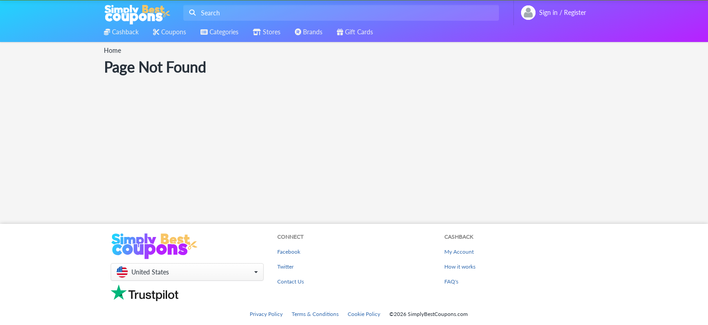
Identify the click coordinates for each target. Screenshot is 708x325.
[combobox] (339, 12)
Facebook (288, 251)
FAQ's (451, 281)
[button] (187, 272)
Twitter (285, 266)
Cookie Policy (364, 314)
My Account (459, 251)
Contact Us (290, 281)
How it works (459, 266)
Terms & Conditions (315, 314)
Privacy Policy (266, 314)
